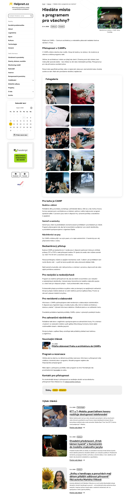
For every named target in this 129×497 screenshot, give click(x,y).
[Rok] (22, 108)
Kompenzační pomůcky (16, 76)
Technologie (12, 44)
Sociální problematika (16, 25)
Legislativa (12, 33)
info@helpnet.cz (63, 486)
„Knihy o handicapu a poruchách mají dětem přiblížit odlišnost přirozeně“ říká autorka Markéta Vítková (90, 414)
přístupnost (62, 328)
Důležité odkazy (14, 84)
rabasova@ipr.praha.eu (73, 320)
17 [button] (10, 124)
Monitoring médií (14, 65)
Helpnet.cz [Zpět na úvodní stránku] (23, 4)
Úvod (43, 4)
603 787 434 (51, 486)
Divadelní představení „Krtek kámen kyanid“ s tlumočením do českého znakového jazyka (86, 382)
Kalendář (11, 69)
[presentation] (54, 354)
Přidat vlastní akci (21, 135)
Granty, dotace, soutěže (17, 61)
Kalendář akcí (20, 103)
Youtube (24, 175)
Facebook (15, 175)
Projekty (11, 88)
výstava (55, 328)
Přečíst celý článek (76, 366)
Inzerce (11, 73)
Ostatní (11, 48)
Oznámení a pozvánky (16, 57)
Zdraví (10, 29)
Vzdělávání (12, 80)
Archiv (10, 95)
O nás (10, 92)
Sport (10, 37)
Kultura (11, 40)
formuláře (57, 309)
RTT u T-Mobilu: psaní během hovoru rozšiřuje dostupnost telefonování (90, 351)
